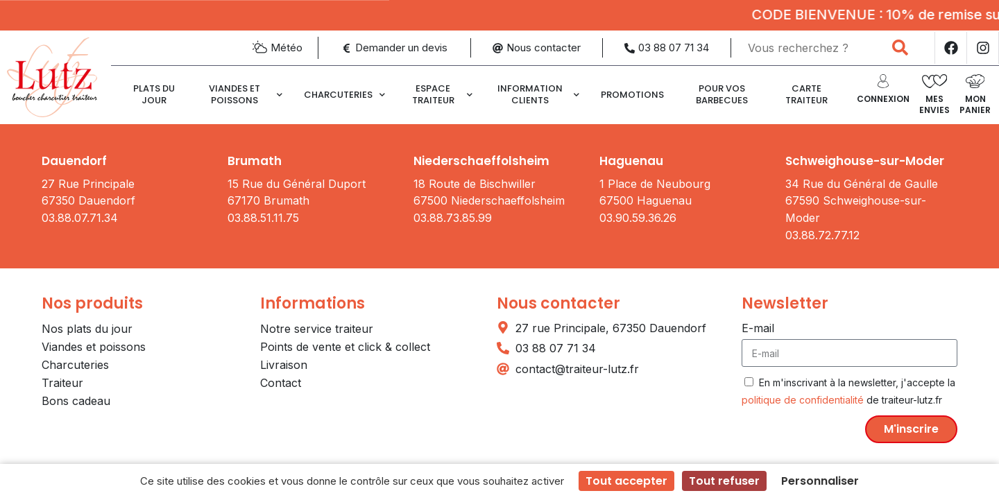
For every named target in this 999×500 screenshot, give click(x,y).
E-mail (758, 328)
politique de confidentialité (803, 400)
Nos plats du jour (87, 329)
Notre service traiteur (316, 329)
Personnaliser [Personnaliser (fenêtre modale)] (820, 481)
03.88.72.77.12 (822, 235)
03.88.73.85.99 (452, 218)
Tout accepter (626, 481)
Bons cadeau (76, 401)
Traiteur (62, 383)
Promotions (632, 94)
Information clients (538, 94)
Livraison (283, 365)
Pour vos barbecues (722, 94)
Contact (280, 383)
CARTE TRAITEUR (806, 94)
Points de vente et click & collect (345, 347)
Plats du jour (154, 94)
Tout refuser (724, 481)
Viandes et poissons (245, 94)
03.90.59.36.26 (637, 218)
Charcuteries (344, 94)
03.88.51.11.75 (263, 218)
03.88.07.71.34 (80, 218)
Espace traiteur (442, 94)
